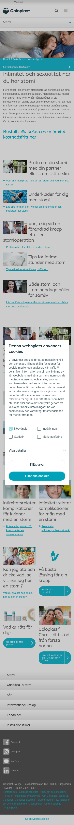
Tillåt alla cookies (37, 476)
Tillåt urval (37, 464)
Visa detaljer (17, 450)
